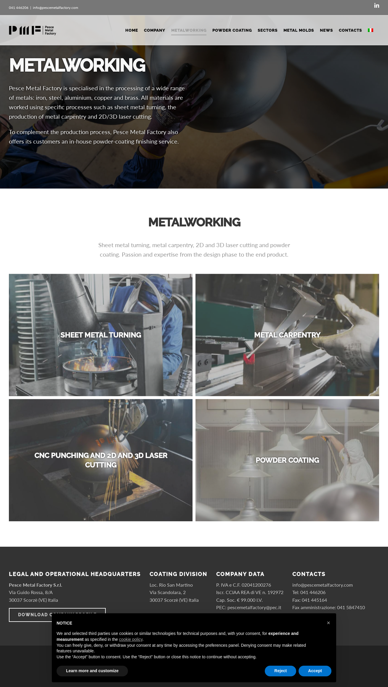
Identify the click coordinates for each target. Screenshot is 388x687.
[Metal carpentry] (287, 337)
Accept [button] (315, 670)
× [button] (328, 623)
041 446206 (313, 592)
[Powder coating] (287, 463)
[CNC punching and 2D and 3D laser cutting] (101, 463)
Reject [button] (280, 670)
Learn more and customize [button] (92, 670)
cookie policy (130, 639)
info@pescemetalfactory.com (55, 7)
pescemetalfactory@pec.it (254, 607)
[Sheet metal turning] (101, 337)
